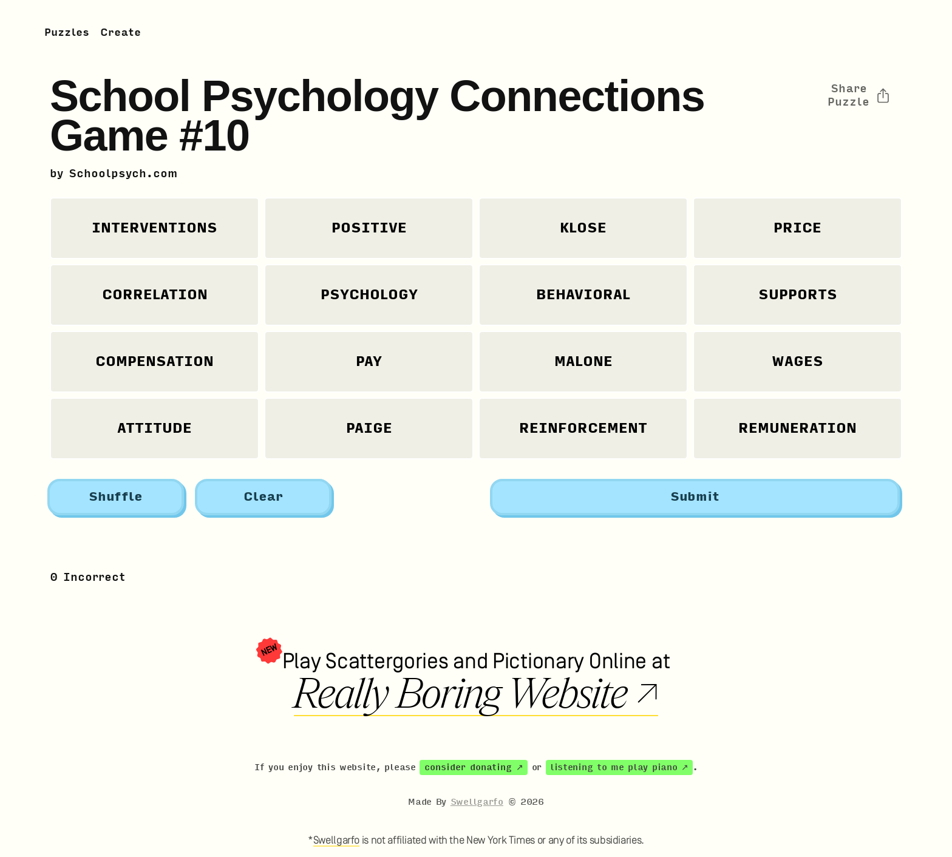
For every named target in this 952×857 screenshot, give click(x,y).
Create (120, 32)
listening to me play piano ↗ (619, 767)
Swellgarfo (476, 802)
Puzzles (66, 32)
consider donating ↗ (473, 767)
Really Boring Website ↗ (476, 694)
